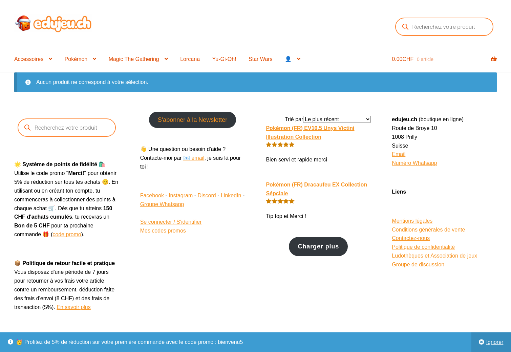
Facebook (152, 195)
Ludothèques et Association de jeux (434, 256)
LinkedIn (231, 195)
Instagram (181, 195)
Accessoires (28, 59)
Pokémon (76, 59)
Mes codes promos (163, 231)
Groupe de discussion (418, 264)
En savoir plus (74, 307)
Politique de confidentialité (423, 247)
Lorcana (190, 59)
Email (398, 154)
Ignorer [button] (495, 342)
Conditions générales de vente (428, 230)
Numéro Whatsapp (414, 163)
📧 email (194, 158)
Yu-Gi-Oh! (224, 59)
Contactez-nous (411, 238)
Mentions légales (412, 221)
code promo (66, 234)
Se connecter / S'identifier (171, 222)
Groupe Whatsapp (162, 204)
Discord (207, 195)
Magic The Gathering (134, 59)
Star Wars (261, 59)
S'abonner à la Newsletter (193, 119)
